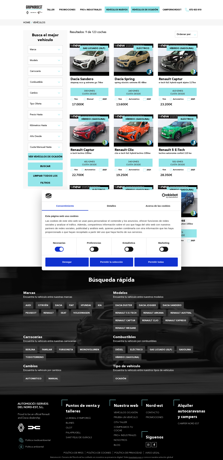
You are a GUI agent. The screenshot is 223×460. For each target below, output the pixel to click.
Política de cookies (99, 452)
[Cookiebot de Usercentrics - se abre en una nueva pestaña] (164, 195)
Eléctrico (136, 349)
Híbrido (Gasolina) (127, 357)
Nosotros (120, 439)
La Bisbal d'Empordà (78, 417)
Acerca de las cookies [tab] (158, 206)
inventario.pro (135, 457)
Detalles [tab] (111, 206)
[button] (77, 60)
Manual (53, 378)
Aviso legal (152, 452)
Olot (69, 427)
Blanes (70, 422)
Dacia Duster (123, 305)
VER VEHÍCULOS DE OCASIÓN (45, 156)
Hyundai (86, 305)
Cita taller (120, 422)
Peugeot (31, 312)
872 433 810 (193, 10)
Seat (63, 312)
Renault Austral (181, 312)
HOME (26, 22)
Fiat (71, 305)
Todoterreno (35, 357)
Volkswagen (81, 312)
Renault (49, 312)
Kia (100, 305)
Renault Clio (150, 320)
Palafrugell (73, 432)
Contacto (152, 412)
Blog (117, 444)
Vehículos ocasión (126, 412)
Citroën (43, 305)
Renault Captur (125, 320)
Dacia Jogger (147, 305)
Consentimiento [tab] (65, 206)
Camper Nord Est (188, 423)
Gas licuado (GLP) (161, 349)
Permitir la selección (111, 262)
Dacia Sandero (172, 305)
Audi (28, 305)
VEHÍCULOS (39, 22)
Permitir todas (156, 262)
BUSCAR (45, 166)
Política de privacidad (128, 452)
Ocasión (120, 378)
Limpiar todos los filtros (45, 179)
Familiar (47, 349)
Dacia (58, 305)
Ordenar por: (186, 34)
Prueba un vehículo (126, 417)
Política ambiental (34, 446)
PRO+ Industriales (125, 435)
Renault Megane (125, 328)
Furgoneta (66, 349)
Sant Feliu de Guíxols (79, 437)
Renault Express (175, 320)
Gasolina (185, 349)
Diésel (119, 349)
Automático (34, 378)
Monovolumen (89, 349)
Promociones (154, 417)
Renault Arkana (153, 312)
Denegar (67, 262)
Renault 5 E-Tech (125, 312)
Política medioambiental (37, 439)
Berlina (30, 349)
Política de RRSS (73, 452)
